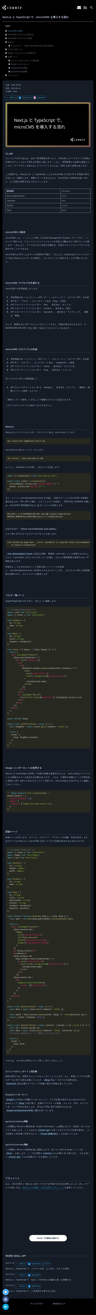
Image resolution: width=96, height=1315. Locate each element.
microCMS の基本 (15, 31)
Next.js (12, 97)
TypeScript (26, 97)
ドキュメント (13, 75)
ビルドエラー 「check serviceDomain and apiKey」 (33, 46)
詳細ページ (12, 57)
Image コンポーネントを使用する (22, 53)
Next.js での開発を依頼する (48, 1238)
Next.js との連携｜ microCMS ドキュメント (43, 1187)
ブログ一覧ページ (15, 49)
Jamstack (41, 97)
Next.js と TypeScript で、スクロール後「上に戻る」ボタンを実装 (37, 1269)
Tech (48, 1264)
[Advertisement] (48, 1212)
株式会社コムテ (59, 1304)
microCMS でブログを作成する (21, 35)
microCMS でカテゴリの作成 (20, 38)
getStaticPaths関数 (19, 68)
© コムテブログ (37, 1304)
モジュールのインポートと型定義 (25, 61)
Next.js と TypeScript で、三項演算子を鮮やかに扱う (31, 1291)
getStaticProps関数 (19, 72)
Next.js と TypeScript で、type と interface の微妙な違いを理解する (38, 1280)
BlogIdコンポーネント (20, 64)
